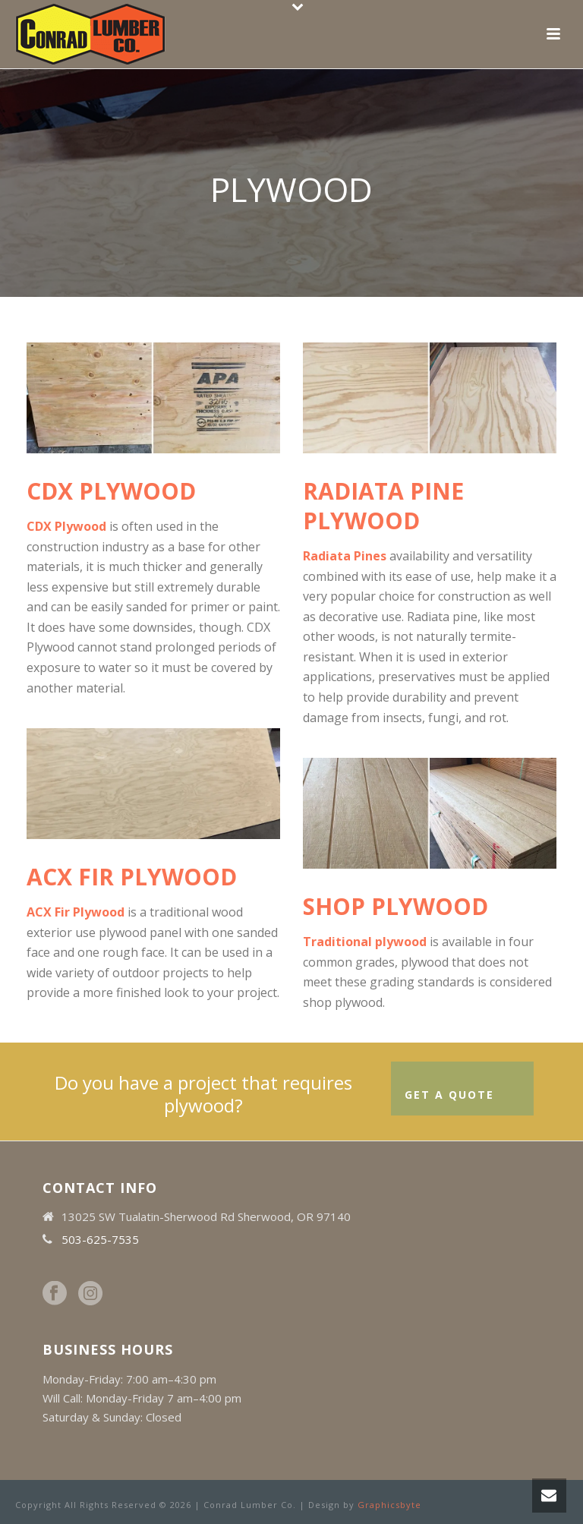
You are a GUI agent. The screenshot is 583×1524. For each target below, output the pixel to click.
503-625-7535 (100, 1239)
